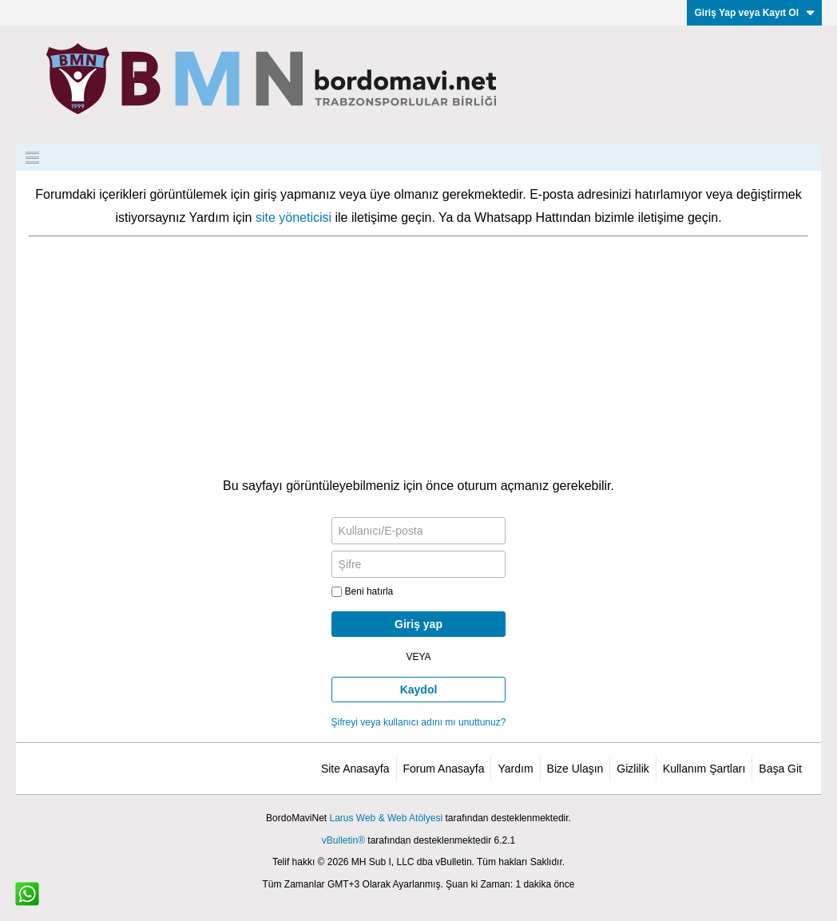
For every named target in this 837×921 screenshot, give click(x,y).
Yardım (515, 768)
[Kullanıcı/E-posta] (418, 530)
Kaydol (419, 689)
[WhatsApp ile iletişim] (27, 894)
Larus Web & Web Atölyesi (385, 818)
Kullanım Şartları (704, 768)
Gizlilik (633, 768)
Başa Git (780, 768)
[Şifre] (418, 564)
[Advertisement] (418, 356)
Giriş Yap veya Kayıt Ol (754, 12)
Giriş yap (418, 624)
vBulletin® (343, 840)
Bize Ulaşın (575, 768)
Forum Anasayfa (444, 768)
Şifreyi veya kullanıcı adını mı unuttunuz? (418, 722)
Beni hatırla (362, 591)
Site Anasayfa (355, 768)
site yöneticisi (293, 217)
